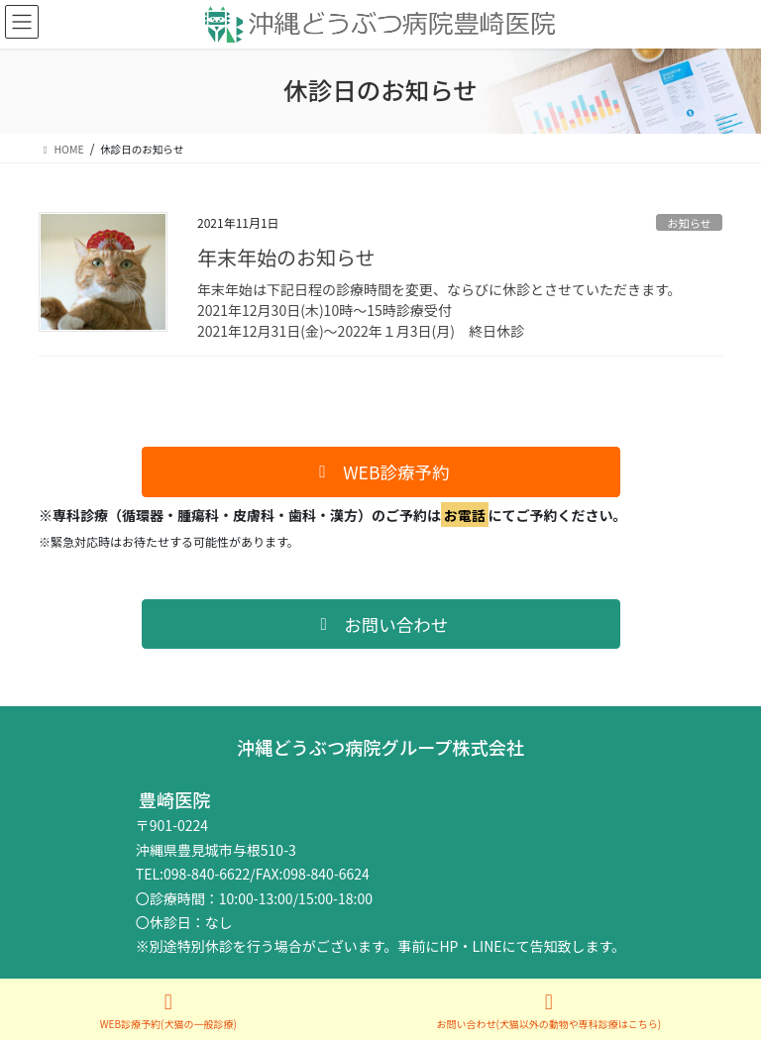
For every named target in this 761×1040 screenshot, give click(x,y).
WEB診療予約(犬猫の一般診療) (168, 1010)
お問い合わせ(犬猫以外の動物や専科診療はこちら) (548, 1010)
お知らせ (689, 223)
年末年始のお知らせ (286, 257)
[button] (381, 472)
